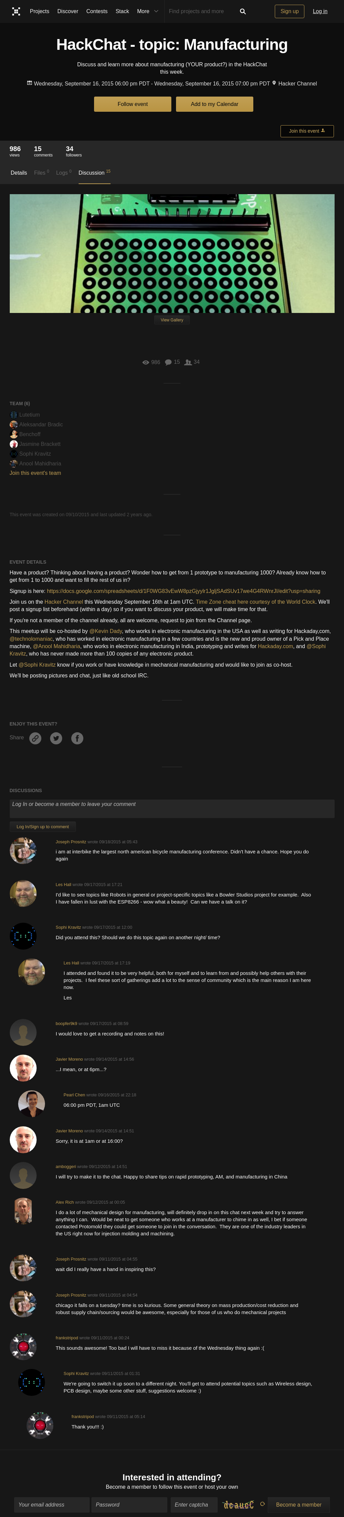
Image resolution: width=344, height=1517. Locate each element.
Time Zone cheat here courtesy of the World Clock (255, 602)
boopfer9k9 (66, 1023)
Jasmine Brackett (35, 444)
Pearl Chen (74, 1094)
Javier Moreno (69, 1059)
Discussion (95, 172)
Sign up (290, 11)
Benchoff (25, 434)
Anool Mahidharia (35, 463)
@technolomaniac (31, 639)
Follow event (133, 104)
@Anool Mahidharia (56, 646)
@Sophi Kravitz (37, 665)
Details (19, 173)
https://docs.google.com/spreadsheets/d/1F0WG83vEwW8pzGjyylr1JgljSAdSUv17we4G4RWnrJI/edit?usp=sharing (183, 591)
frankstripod (67, 1337)
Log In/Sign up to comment (43, 826)
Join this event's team (35, 473)
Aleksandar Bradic (36, 424)
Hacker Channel (64, 602)
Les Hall (63, 884)
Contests (97, 11)
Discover (67, 11)
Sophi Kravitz (30, 454)
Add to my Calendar (214, 104)
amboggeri (66, 1166)
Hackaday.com (275, 646)
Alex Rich (65, 1202)
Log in (320, 11)
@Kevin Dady (105, 631)
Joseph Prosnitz (71, 841)
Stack (122, 11)
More (149, 11)
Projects (39, 11)
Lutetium (25, 415)
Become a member (128, 1483)
